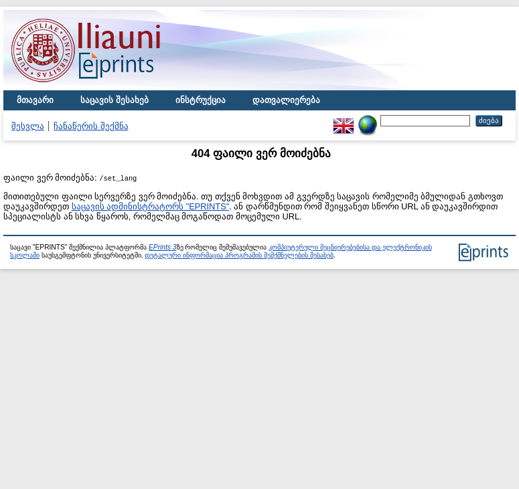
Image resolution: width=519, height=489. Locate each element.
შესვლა (27, 126)
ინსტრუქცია (200, 100)
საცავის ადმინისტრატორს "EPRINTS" (151, 206)
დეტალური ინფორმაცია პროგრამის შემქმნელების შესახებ (239, 255)
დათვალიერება (286, 100)
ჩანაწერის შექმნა (91, 126)
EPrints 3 (163, 247)
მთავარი (35, 100)
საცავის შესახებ (114, 100)
